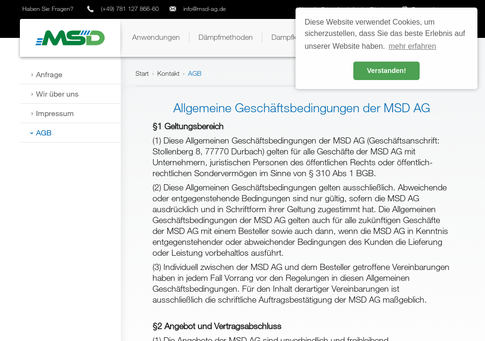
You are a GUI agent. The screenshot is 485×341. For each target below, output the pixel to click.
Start (142, 73)
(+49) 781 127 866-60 (130, 8)
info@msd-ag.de (204, 8)
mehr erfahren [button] (412, 46)
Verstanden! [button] (386, 70)
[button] (156, 37)
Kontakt (168, 73)
